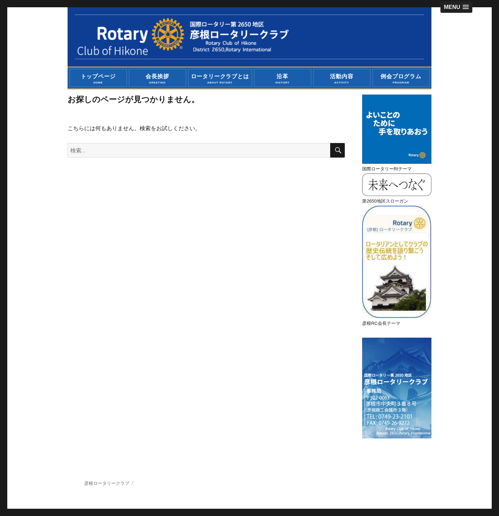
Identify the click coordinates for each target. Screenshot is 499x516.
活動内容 (342, 78)
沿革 (282, 78)
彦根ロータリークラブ (106, 483)
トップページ (98, 78)
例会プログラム (401, 78)
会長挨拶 (157, 78)
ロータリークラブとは (220, 78)
